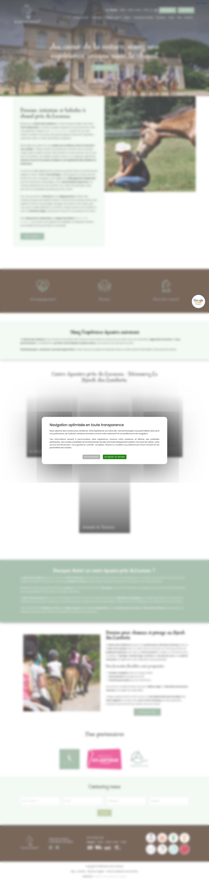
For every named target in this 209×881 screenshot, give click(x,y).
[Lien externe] (199, 301)
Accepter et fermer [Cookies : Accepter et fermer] (114, 456)
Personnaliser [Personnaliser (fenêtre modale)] (91, 456)
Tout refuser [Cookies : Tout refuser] (201, 3)
